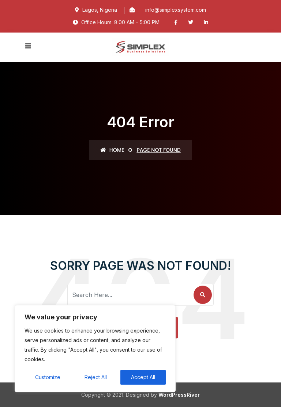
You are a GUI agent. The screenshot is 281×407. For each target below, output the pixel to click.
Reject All (96, 377)
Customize (47, 377)
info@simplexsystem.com (175, 10)
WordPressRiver (179, 395)
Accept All (143, 377)
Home (112, 150)
